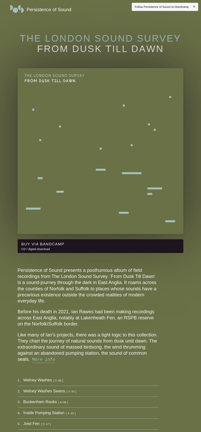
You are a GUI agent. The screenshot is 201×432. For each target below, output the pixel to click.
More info (43, 359)
